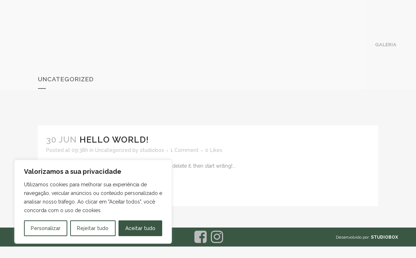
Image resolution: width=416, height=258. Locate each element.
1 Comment (184, 150)
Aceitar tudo (140, 228)
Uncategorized (113, 150)
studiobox (152, 150)
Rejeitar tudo (92, 228)
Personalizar (46, 228)
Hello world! (114, 139)
